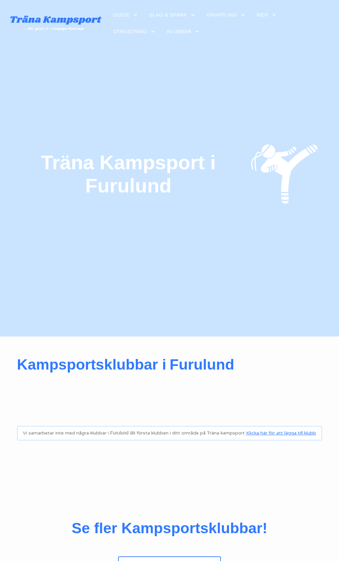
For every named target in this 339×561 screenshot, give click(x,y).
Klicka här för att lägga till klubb (281, 433)
